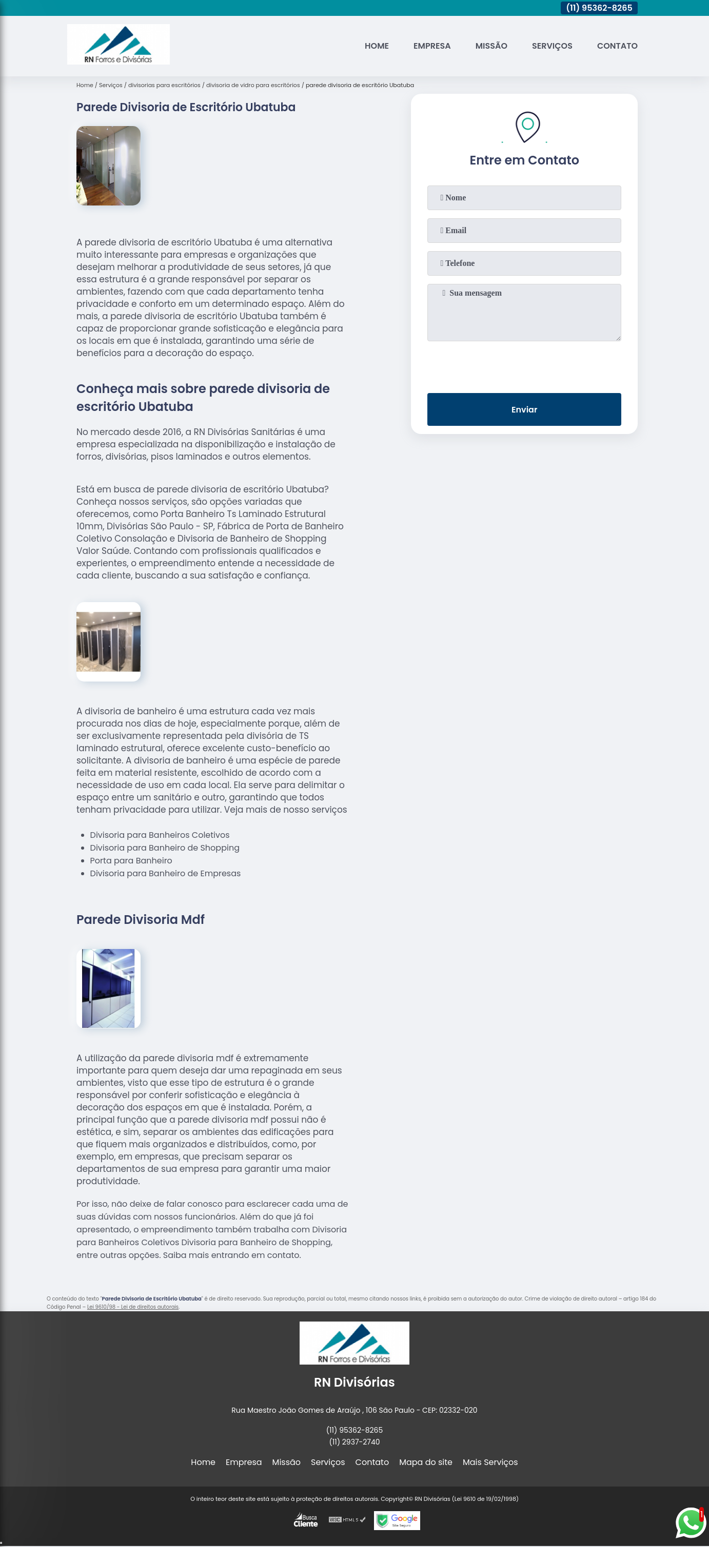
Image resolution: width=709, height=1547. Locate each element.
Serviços (552, 46)
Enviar (524, 410)
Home (377, 46)
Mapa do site (425, 1462)
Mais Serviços (490, 1462)
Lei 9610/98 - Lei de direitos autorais (133, 1307)
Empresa (432, 46)
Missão (491, 46)
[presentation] (524, 365)
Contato (617, 46)
